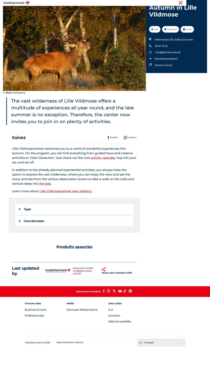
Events (168, 80)
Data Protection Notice (72, 358)
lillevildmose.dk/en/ (166, 74)
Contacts (114, 331)
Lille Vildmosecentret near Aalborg (65, 207)
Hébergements (117, 10)
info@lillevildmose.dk (167, 67)
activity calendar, (103, 173)
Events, (159, 80)
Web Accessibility (119, 337)
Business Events (38, 325)
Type (25, 225)
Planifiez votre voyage (145, 10)
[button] (95, 286)
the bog (45, 199)
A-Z (110, 325)
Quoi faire (97, 10)
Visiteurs (175, 3)
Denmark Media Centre (84, 325)
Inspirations (58, 10)
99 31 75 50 (161, 61)
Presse (203, 3)
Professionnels (190, 3)
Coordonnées (31, 236)
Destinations (78, 10)
